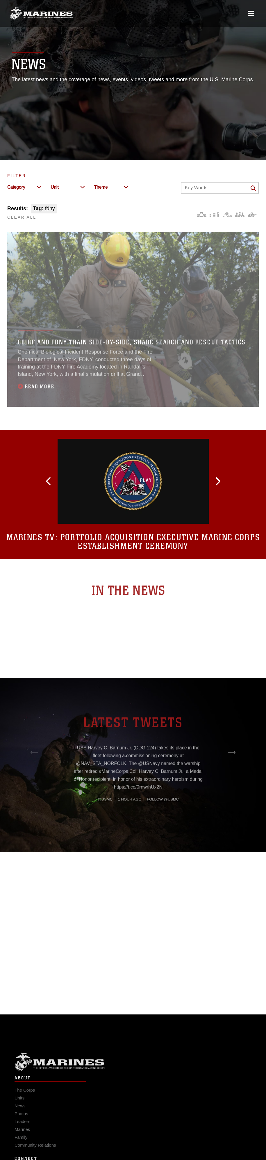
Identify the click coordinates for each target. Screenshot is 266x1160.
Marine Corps (133, 1072)
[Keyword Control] (220, 188)
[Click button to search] (253, 188)
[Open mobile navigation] (251, 13)
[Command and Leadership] (239, 214)
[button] (77, 481)
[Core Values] (227, 214)
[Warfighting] (252, 214)
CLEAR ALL (21, 217)
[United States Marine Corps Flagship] (41, 13)
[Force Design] (201, 214)
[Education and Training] (214, 214)
